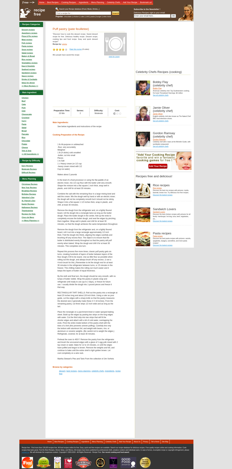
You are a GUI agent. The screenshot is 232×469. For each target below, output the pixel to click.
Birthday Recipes (29, 194)
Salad (24, 128)
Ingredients (83, 2)
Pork (23, 108)
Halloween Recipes (30, 207)
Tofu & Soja (26, 151)
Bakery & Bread (28, 56)
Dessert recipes (28, 30)
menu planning (84, 371)
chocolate (67, 16)
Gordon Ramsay (159, 139)
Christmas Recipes (29, 184)
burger (99, 16)
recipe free (39, 12)
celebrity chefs (98, 371)
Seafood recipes (28, 69)
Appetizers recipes (29, 33)
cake (82, 16)
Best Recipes (53, 2)
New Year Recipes (29, 187)
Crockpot (25, 118)
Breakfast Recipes (29, 191)
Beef (23, 101)
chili (87, 16)
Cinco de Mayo (28, 217)
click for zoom (114, 57)
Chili (23, 111)
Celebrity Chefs (113, 2)
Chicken (25, 98)
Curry (24, 121)
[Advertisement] (89, 82)
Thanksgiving (27, 211)
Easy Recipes (27, 166)
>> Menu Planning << (30, 221)
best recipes (71, 371)
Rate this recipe (75, 49)
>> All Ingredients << (30, 154)
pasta (92, 16)
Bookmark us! (146, 2)
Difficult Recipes (28, 172)
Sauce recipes (27, 76)
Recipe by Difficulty (31, 160)
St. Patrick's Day (28, 201)
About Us (137, 442)
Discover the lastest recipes (162, 195)
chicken (76, 16)
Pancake (25, 134)
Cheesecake (27, 114)
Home (41, 2)
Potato (24, 144)
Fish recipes (27, 43)
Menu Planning (97, 2)
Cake (24, 104)
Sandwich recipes (29, 73)
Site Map (165, 442)
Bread (24, 131)
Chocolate (26, 141)
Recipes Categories (31, 24)
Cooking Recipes (68, 2)
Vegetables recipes (29, 63)
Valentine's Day (28, 197)
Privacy (145, 442)
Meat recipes (27, 40)
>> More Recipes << (30, 86)
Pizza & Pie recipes (30, 36)
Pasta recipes (27, 46)
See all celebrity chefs (160, 95)
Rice (23, 137)
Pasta (24, 124)
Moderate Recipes (29, 169)
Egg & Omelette (28, 66)
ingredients (109, 371)
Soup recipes (27, 49)
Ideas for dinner (28, 83)
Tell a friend (155, 442)
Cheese (25, 147)
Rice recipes (27, 59)
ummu (64, 44)
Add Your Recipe (130, 2)
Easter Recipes (28, 204)
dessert (62, 371)
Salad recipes (27, 53)
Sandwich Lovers (159, 212)
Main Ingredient (29, 92)
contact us (25, 452)
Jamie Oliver (158, 114)
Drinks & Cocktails (29, 79)
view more (107, 16)
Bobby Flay (157, 88)
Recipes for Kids (29, 214)
